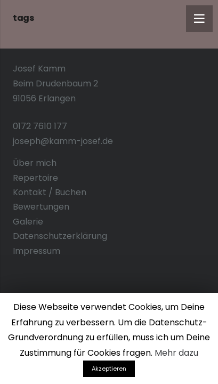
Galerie (28, 221)
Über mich (34, 163)
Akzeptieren (109, 368)
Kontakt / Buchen (49, 192)
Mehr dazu (176, 353)
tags (23, 18)
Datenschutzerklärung (60, 236)
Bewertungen (41, 207)
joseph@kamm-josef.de (63, 141)
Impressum (36, 251)
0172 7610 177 (40, 126)
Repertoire (35, 178)
